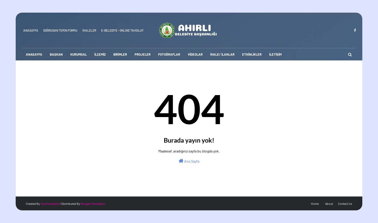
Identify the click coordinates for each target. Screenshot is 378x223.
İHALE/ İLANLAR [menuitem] (222, 54)
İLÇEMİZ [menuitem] (100, 54)
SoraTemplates (50, 203)
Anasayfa (30, 30)
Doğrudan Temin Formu (60, 30)
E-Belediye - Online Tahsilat (122, 30)
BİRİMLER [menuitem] (120, 54)
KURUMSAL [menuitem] (78, 54)
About (329, 203)
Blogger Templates (93, 203)
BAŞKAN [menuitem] (56, 54)
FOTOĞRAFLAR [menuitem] (169, 54)
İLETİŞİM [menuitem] (275, 54)
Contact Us (345, 203)
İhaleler (89, 30)
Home (315, 203)
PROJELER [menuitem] (143, 54)
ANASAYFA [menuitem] (34, 54)
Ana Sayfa (189, 160)
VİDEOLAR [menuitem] (195, 54)
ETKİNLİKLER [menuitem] (252, 54)
